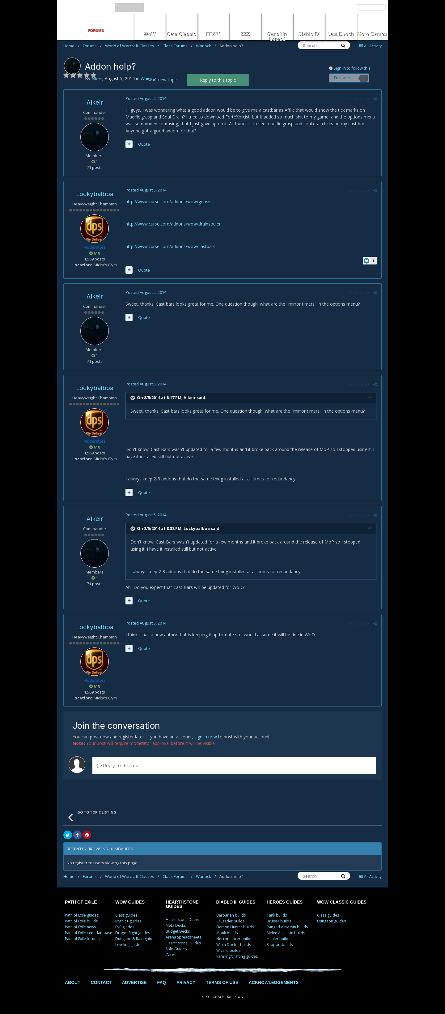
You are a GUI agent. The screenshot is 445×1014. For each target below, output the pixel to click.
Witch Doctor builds (233, 944)
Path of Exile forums (82, 938)
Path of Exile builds (81, 921)
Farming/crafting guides (237, 956)
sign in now (205, 737)
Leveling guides (128, 944)
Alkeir (95, 102)
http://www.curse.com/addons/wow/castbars (170, 246)
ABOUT (72, 982)
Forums (92, 46)
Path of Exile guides (82, 915)
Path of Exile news (80, 927)
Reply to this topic (218, 80)
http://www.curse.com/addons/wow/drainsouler (173, 224)
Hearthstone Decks (182, 919)
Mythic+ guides (128, 921)
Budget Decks (178, 931)
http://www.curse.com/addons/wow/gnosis (168, 201)
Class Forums (178, 46)
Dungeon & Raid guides (135, 938)
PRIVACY (185, 982)
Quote (144, 144)
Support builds (280, 944)
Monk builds (227, 932)
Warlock (206, 46)
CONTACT (101, 982)
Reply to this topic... (120, 765)
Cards (171, 954)
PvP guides (124, 927)
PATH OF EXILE (81, 902)
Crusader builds (230, 921)
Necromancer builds (234, 938)
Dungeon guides (331, 921)
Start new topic (162, 80)
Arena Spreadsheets (183, 937)
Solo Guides (176, 949)
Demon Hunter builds (235, 927)
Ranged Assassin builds (287, 927)
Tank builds (277, 915)
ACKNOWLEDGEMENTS (274, 982)
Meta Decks (176, 925)
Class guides (126, 915)
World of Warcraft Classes (132, 46)
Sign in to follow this (352, 68)
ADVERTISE (134, 982)
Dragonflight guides (132, 932)
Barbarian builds (231, 915)
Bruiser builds (279, 921)
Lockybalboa (94, 194)
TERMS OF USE (222, 982)
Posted (145, 98)
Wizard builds (228, 950)
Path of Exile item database (88, 932)
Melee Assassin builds (286, 932)
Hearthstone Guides (183, 943)
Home (71, 46)
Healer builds (278, 938)
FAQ (161, 982)
